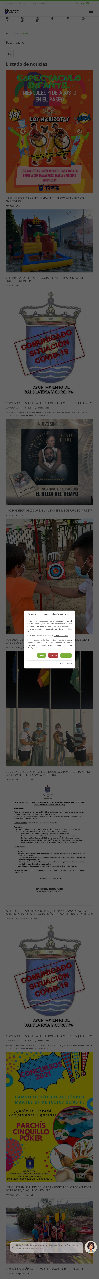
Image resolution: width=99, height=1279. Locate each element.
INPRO (69, 663)
